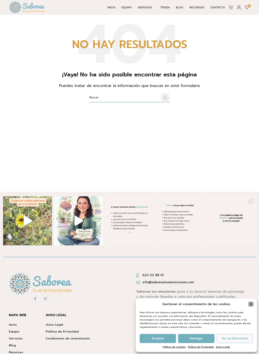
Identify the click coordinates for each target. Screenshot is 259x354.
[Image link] (40, 287)
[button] (251, 304)
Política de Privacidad (201, 347)
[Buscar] (129, 101)
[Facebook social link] (35, 302)
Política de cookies (174, 347)
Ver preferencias (235, 338)
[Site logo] (30, 9)
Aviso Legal (223, 347)
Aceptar (158, 338)
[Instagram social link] (45, 302)
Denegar (196, 338)
